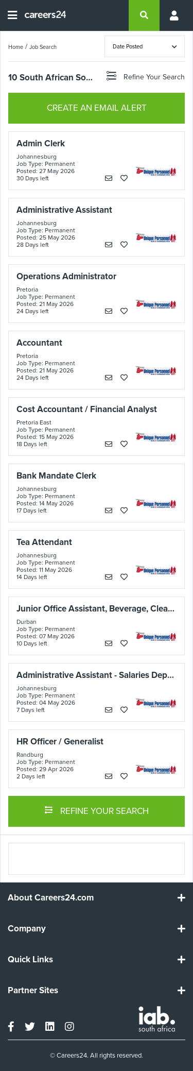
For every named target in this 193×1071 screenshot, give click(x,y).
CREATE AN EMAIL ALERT (97, 107)
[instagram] (69, 1027)
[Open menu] (12, 15)
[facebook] (11, 1027)
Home (15, 47)
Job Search (43, 47)
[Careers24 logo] (41, 15)
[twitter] (30, 1027)
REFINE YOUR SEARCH (96, 810)
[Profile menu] (172, 15)
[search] (144, 15)
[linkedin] (50, 1027)
